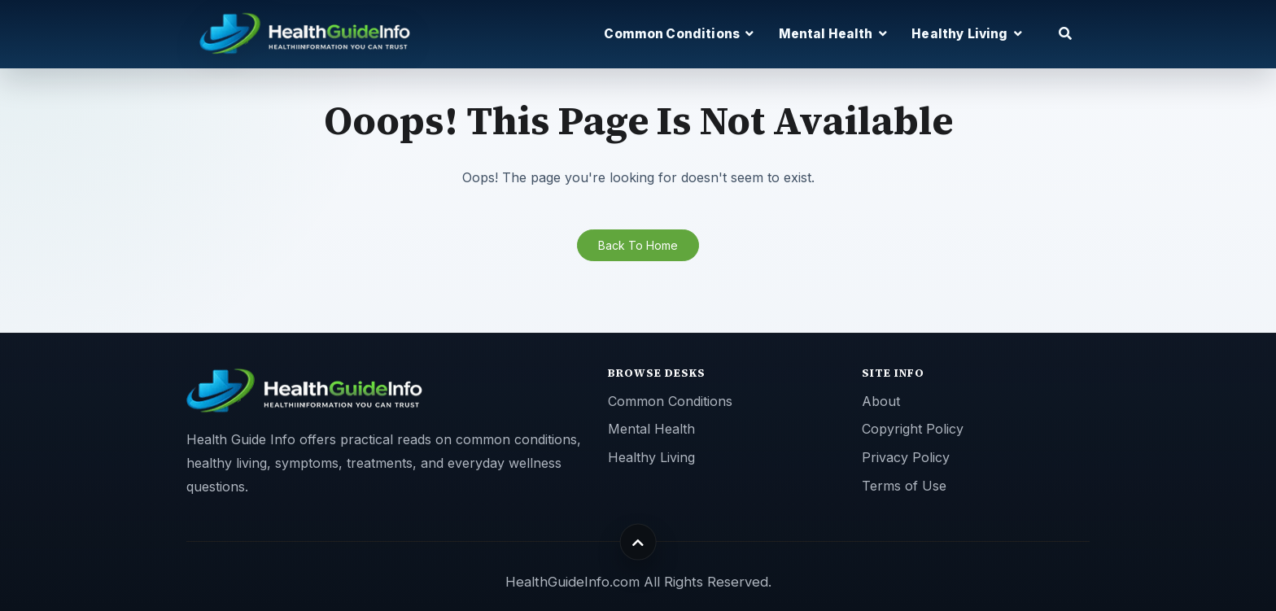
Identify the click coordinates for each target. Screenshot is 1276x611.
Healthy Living (651, 457)
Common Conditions (670, 401)
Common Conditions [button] (679, 33)
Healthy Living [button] (966, 33)
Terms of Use (904, 486)
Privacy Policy (906, 457)
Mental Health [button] (833, 33)
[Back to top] (638, 542)
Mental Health (651, 429)
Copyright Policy (913, 429)
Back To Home (638, 245)
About (881, 401)
